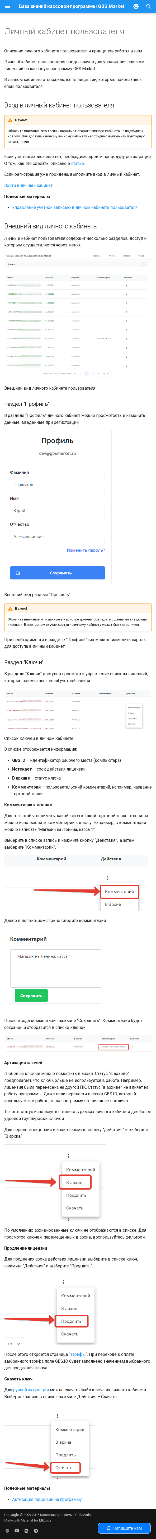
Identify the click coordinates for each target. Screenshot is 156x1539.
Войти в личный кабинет (28, 185)
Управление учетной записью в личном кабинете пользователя (75, 207)
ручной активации (31, 1389)
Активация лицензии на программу (47, 1499)
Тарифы (78, 1354)
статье (77, 163)
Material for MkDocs (36, 1520)
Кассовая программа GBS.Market (66, 1515)
